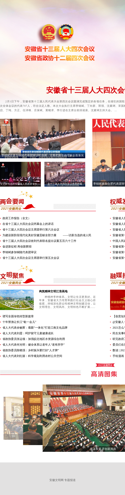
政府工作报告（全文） (16, 218)
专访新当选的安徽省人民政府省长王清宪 (22, 184)
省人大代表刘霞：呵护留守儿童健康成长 (28, 333)
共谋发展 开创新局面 (103, 448)
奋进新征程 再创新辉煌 (17, 246)
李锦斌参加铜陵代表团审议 (19, 252)
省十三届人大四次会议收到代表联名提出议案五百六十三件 (39, 240)
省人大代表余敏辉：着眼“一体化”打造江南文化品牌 (34, 327)
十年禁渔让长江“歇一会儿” (19, 321)
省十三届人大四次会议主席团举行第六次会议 (30, 229)
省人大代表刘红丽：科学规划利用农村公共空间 (32, 355)
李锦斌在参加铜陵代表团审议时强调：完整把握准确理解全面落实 (42, 155)
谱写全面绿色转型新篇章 (18, 316)
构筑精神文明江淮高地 (53, 291)
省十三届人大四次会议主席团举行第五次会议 (30, 257)
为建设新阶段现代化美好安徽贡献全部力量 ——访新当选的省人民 (46, 235)
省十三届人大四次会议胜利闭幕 (64, 184)
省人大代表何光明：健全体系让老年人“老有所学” (33, 344)
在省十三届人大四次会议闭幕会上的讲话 (28, 223)
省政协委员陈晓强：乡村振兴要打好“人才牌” (30, 350)
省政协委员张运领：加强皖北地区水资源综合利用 (33, 338)
